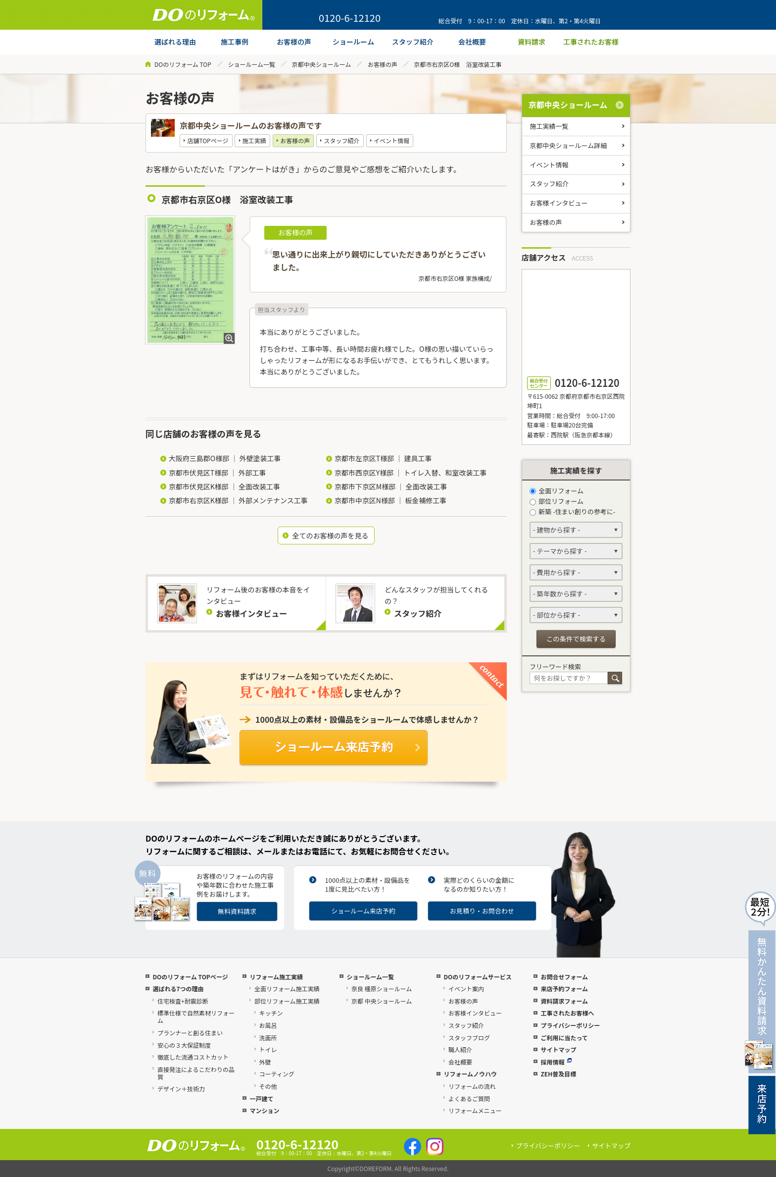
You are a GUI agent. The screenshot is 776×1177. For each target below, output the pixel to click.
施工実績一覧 (549, 126)
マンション (264, 1110)
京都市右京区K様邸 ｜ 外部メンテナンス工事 (238, 500)
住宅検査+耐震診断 (182, 1001)
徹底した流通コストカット (193, 1057)
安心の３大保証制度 (184, 1045)
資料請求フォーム (564, 1001)
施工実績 (254, 140)
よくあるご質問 (469, 1098)
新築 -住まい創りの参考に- (572, 511)
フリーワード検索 (555, 666)
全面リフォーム (556, 490)
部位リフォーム (556, 501)
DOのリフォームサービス (477, 976)
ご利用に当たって (563, 1037)
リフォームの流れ (472, 1086)
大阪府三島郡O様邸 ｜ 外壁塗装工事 (225, 458)
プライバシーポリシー (570, 1025)
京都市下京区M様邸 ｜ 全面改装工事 (391, 486)
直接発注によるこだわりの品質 (196, 1073)
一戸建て (261, 1098)
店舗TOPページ (207, 140)
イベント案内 (466, 988)
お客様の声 (382, 64)
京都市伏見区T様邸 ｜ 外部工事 (217, 473)
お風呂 (268, 1025)
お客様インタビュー (559, 203)
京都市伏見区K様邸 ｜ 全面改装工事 (224, 486)
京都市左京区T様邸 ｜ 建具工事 (383, 458)
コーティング (276, 1074)
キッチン (271, 1013)
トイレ (268, 1049)
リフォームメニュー (475, 1110)
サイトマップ (558, 1049)
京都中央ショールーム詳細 (568, 145)
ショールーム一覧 (251, 64)
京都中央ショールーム (321, 64)
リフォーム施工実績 (276, 976)
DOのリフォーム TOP (182, 64)
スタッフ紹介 (342, 140)
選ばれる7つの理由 (177, 988)
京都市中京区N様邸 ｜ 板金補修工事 (390, 500)
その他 (268, 1086)
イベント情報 (391, 140)
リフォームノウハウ (470, 1074)
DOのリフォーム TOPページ (190, 976)
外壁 (265, 1062)
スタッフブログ (469, 1037)
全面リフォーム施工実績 (287, 988)
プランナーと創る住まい (190, 1032)
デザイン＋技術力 (181, 1088)
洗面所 (268, 1037)
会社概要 (460, 1062)
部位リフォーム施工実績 (287, 1001)
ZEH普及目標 (558, 1074)
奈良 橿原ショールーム (381, 988)
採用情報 (556, 1062)
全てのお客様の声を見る (330, 535)
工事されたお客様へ (567, 1013)
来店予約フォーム (564, 988)
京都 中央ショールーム (381, 1001)
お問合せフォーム (564, 976)
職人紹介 (460, 1049)
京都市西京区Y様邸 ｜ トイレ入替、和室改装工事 (411, 473)
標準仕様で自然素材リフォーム (196, 1016)
